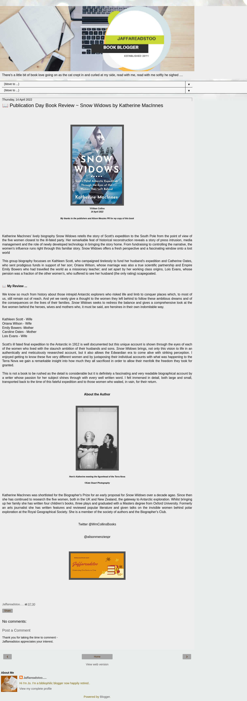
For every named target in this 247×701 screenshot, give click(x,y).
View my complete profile (35, 688)
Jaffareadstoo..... (35, 677)
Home (97, 656)
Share (7, 610)
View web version (97, 664)
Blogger (105, 696)
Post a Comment (16, 630)
